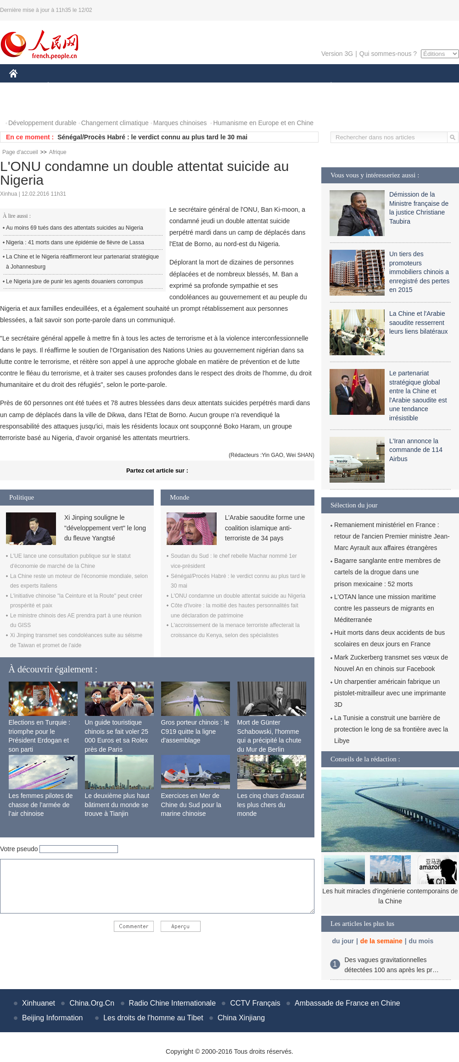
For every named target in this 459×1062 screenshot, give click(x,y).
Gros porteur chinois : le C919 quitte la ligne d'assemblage (195, 731)
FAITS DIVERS (276, 86)
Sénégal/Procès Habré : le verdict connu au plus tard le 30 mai (152, 137)
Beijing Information (52, 1018)
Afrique (58, 152)
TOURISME (402, 86)
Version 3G (337, 53)
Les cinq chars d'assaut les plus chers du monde (270, 804)
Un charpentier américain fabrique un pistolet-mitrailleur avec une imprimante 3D (390, 693)
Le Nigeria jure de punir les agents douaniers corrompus (74, 281)
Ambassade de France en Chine (347, 1003)
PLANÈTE (326, 86)
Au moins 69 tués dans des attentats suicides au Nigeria (74, 228)
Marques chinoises (180, 123)
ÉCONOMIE (64, 86)
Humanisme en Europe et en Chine (263, 123)
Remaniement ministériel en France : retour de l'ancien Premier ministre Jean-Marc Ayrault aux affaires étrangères (392, 536)
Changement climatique (115, 123)
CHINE (25, 86)
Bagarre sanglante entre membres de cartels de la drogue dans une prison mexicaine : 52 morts (387, 572)
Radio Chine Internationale (172, 1003)
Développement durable (42, 123)
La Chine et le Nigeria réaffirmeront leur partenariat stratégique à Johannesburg (82, 261)
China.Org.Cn (91, 1003)
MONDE (106, 86)
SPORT (363, 86)
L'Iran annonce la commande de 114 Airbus (415, 449)
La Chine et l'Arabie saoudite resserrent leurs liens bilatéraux (418, 322)
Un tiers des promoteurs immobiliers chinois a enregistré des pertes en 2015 (419, 271)
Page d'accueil (20, 152)
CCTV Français (255, 1003)
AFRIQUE (145, 86)
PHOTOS (28, 105)
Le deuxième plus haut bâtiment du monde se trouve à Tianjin (117, 804)
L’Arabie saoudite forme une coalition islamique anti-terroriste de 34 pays (265, 528)
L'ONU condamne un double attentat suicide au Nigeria (238, 596)
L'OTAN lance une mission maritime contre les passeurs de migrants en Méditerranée (385, 608)
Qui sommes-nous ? (388, 53)
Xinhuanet (38, 1003)
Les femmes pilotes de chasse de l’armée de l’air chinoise (41, 804)
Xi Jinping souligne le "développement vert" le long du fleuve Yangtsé (105, 528)
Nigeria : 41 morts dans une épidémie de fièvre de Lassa (75, 242)
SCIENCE (185, 86)
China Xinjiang (241, 1018)
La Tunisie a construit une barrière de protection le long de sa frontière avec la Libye (391, 729)
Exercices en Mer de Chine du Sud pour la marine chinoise (191, 804)
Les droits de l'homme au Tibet (153, 1018)
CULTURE (226, 86)
